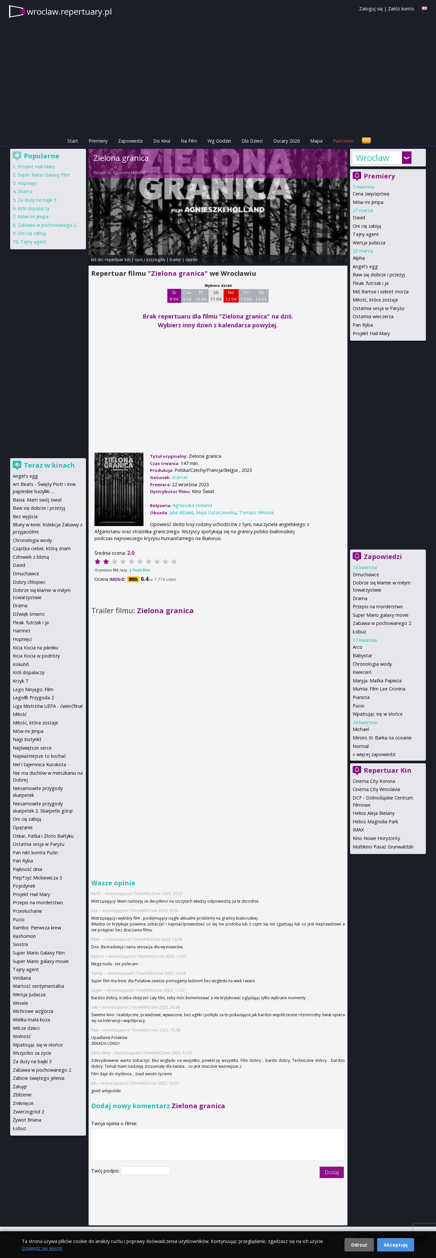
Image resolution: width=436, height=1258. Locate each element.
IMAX (358, 830)
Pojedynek (24, 886)
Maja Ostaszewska (216, 512)
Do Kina (161, 141)
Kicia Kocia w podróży (36, 656)
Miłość (20, 714)
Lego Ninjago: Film (33, 689)
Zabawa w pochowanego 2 (382, 623)
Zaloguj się (371, 9)
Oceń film (141, 569)
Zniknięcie (23, 1103)
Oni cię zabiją (367, 226)
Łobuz (359, 632)
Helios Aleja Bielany (373, 813)
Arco (357, 647)
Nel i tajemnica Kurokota (39, 764)
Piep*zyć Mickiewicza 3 (37, 878)
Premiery (98, 141)
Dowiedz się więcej (42, 1248)
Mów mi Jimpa (368, 202)
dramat (180, 477)
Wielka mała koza (31, 1020)
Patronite (343, 141)
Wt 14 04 (261, 295)
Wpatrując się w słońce (378, 714)
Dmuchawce (366, 574)
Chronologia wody (372, 664)
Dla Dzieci (252, 141)
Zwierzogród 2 (28, 1112)
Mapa (316, 141)
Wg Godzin (219, 141)
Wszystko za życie (32, 1053)
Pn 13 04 (246, 295)
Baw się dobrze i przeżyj (379, 275)
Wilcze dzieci (26, 1028)
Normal (361, 746)
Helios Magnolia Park (375, 821)
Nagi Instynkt (27, 739)
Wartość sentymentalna (38, 986)
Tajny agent (366, 234)
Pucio (358, 706)
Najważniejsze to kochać (39, 756)
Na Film (189, 141)
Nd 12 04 (231, 295)
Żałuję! (20, 1086)
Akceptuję (396, 1245)
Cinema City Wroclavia (376, 789)
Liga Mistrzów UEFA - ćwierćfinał (48, 706)
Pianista (361, 697)
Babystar (362, 655)
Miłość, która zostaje (375, 300)
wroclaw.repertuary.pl (69, 11)
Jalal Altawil (181, 512)
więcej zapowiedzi (376, 754)
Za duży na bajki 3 (37, 200)
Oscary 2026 (286, 141)
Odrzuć (359, 1245)
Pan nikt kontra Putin (35, 852)
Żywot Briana (27, 1120)
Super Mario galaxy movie (381, 615)
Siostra (20, 944)
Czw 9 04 (187, 295)
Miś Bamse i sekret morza (381, 291)
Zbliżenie (22, 1095)
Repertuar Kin (387, 770)
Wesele (20, 1003)
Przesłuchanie (27, 911)
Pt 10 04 (201, 295)
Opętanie (23, 827)
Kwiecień (362, 672)
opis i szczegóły (150, 259)
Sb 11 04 (216, 295)
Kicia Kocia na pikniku (35, 648)
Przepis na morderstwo (378, 606)
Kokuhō (21, 664)
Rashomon (24, 936)
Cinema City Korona (374, 781)
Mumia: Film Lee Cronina (379, 689)
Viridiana (22, 978)
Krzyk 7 (20, 681)
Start (72, 141)
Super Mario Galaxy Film (44, 175)
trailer (175, 259)
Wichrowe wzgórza (33, 1011)
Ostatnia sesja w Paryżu (378, 308)
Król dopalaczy (33, 208)
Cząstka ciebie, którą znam (42, 548)
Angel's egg (365, 266)
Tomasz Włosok (256, 512)
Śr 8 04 (174, 295)
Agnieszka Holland (128, 172)
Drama (360, 598)
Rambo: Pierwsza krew (37, 927)
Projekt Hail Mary (371, 333)
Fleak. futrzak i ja (371, 283)
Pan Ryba (363, 325)
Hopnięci (27, 183)
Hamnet (21, 631)
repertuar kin (117, 259)
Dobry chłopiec (29, 582)
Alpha (359, 258)
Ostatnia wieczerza (373, 316)
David (359, 217)
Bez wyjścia (25, 516)
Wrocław (372, 157)
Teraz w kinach (49, 465)
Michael (361, 729)
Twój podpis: (106, 1171)
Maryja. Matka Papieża (377, 680)
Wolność (22, 1036)
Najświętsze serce (32, 748)
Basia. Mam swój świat (37, 500)
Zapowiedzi (130, 141)
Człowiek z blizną (31, 557)
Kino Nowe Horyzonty (376, 838)
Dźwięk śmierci (28, 614)
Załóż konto (401, 9)
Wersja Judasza (369, 243)
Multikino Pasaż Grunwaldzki (383, 847)
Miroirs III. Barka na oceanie (382, 738)
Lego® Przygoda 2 (33, 697)
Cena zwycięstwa (371, 194)
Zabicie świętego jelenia (38, 1078)
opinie (191, 259)
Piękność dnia (27, 869)
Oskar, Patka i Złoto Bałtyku (43, 836)
